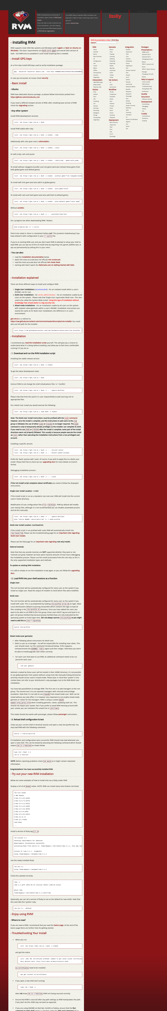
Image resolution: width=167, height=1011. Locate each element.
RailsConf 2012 (146, 54)
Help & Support (147, 79)
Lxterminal (129, 84)
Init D (111, 134)
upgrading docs (49, 460)
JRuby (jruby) (96, 84)
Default (95, 94)
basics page (58, 920)
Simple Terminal (130, 105)
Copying (112, 54)
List (94, 103)
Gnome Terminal (130, 70)
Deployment (114, 120)
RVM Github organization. (47, 31)
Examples (112, 96)
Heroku (128, 75)
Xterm (127, 126)
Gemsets (112, 47)
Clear (111, 52)
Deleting (112, 59)
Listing (111, 75)
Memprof (128, 94)
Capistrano (113, 125)
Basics (95, 54)
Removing (96, 110)
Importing (112, 70)
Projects (112, 103)
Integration (129, 47)
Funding (144, 121)
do (110, 82)
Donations (145, 118)
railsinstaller (43, 141)
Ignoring (112, 68)
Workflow (112, 89)
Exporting (112, 63)
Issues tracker (146, 82)
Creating (112, 56)
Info (94, 63)
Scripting (112, 115)
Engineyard (129, 66)
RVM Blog (115, 40)
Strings (95, 115)
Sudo (127, 110)
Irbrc (111, 101)
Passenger (113, 136)
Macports (128, 91)
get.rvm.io (15, 318)
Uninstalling (96, 117)
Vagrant (128, 121)
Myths (95, 68)
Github (144, 109)
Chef (111, 127)
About (95, 49)
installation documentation (33, 256)
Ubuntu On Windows (132, 119)
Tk (126, 117)
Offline (95, 70)
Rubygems (96, 113)
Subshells (112, 117)
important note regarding (46, 539)
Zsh (127, 128)
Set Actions (113, 80)
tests (111, 84)
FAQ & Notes (145, 84)
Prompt (112, 106)
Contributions (146, 116)
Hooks (111, 99)
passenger (62, 710)
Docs (94, 96)
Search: (93, 43)
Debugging (145, 106)
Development (146, 102)
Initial (111, 72)
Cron (111, 129)
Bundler (128, 49)
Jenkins (128, 79)
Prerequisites (97, 72)
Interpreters (97, 80)
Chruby (112, 92)
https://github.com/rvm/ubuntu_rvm (25, 97)
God (111, 132)
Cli (94, 59)
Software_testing (147, 99)
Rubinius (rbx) (97, 87)
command (71, 417)
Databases (129, 61)
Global (111, 66)
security (45, 78)
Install (95, 66)
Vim (127, 124)
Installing (96, 101)
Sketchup (128, 108)
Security (95, 75)
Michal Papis (75, 23)
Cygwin (60, 48)
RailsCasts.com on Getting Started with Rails (56, 264)
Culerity (128, 59)
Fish (127, 68)
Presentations (146, 50)
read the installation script (35, 342)
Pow (127, 98)
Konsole (128, 82)
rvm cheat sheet (53, 262)
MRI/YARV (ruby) (97, 82)
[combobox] (106, 42)
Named (95, 106)
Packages (145, 47)
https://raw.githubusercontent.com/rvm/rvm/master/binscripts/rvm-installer (41, 321)
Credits (144, 114)
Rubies (95, 89)
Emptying (112, 61)
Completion (113, 94)
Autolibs (95, 52)
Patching (95, 108)
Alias (94, 92)
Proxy (111, 108)
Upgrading (23, 105)
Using (111, 77)
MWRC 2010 (145, 52)
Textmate (128, 115)
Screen (111, 113)
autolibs (20, 207)
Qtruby (128, 101)
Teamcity (128, 112)
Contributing (145, 104)
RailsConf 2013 (146, 57)
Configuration (97, 61)
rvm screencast (54, 259)
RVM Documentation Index (100, 40)
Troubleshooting (146, 86)
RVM (94, 47)
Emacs (128, 63)
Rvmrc (111, 110)
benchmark (113, 87)
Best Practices (97, 56)
